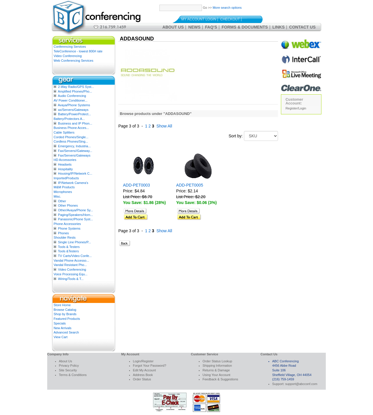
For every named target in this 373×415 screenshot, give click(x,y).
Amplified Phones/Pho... (75, 91)
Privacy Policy (69, 365)
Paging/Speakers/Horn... (75, 215)
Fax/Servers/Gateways (74, 155)
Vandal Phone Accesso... (71, 260)
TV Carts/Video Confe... (75, 256)
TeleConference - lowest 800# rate (78, 51)
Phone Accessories (67, 224)
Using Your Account (216, 375)
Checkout (230, 19)
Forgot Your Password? (149, 365)
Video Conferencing (68, 56)
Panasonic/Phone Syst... (75, 219)
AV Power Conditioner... (70, 100)
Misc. (57, 196)
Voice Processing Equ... (70, 274)
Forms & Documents (245, 27)
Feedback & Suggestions (220, 379)
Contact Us (302, 27)
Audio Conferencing (72, 95)
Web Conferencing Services (73, 60)
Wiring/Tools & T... (71, 279)
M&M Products (64, 187)
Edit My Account (144, 370)
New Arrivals (62, 328)
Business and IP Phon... (75, 123)
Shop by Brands (65, 314)
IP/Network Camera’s (73, 183)
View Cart (60, 337)
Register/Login (296, 108)
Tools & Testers (69, 247)
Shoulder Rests (64, 237)
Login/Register (143, 361)
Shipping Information (217, 365)
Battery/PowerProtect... (74, 114)
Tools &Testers (68, 251)
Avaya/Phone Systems (74, 105)
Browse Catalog (65, 309)
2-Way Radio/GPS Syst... (76, 86)
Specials (60, 323)
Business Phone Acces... (71, 128)
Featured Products (67, 318)
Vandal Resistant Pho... (70, 265)
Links (278, 27)
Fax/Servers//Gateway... (75, 150)
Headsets (64, 164)
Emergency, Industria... (74, 146)
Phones (63, 233)
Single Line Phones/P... (74, 242)
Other (62, 201)
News (194, 27)
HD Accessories (65, 160)
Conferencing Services (70, 46)
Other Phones (68, 205)
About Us (173, 27)
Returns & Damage (216, 370)
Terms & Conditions (73, 375)
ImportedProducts (66, 178)
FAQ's (211, 27)
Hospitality (65, 169)
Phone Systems (69, 228)
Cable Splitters (64, 132)
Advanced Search (66, 332)
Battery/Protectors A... (69, 118)
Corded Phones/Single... (71, 137)
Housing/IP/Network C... (75, 173)
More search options (227, 7)
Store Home (62, 305)
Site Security (68, 370)
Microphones (63, 192)
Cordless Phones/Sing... (71, 141)
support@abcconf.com (301, 384)
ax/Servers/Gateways (73, 109)
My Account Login (198, 19)
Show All (164, 126)
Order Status (142, 379)
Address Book (143, 375)
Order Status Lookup (217, 361)
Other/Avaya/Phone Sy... (75, 210)
